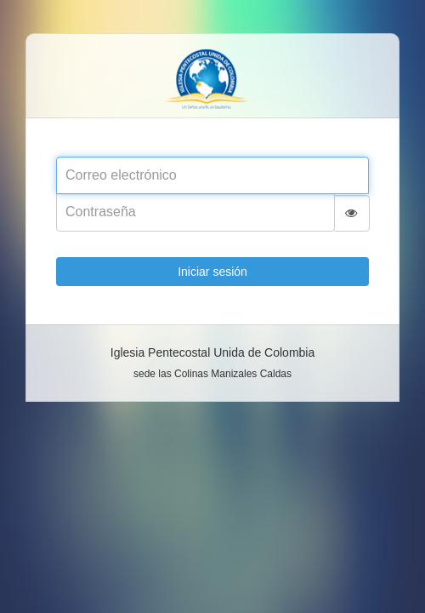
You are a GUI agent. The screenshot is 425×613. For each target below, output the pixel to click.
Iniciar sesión (212, 271)
